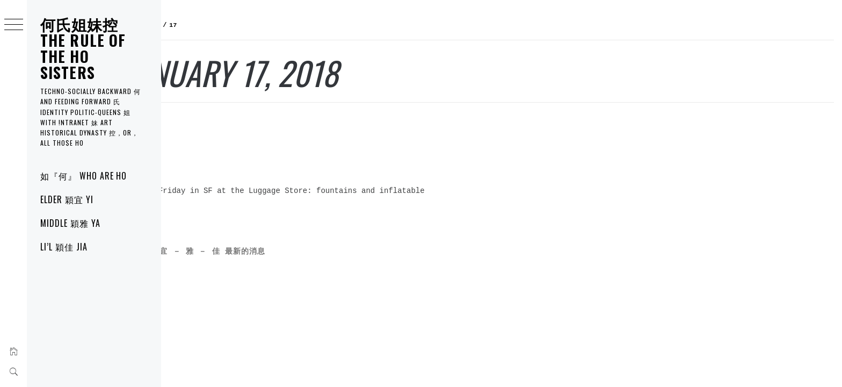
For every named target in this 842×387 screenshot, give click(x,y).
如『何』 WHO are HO (83, 175)
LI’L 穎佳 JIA (64, 246)
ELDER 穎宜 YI (66, 199)
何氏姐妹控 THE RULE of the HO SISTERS (83, 48)
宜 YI (178, 124)
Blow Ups (198, 147)
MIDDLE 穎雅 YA (70, 223)
